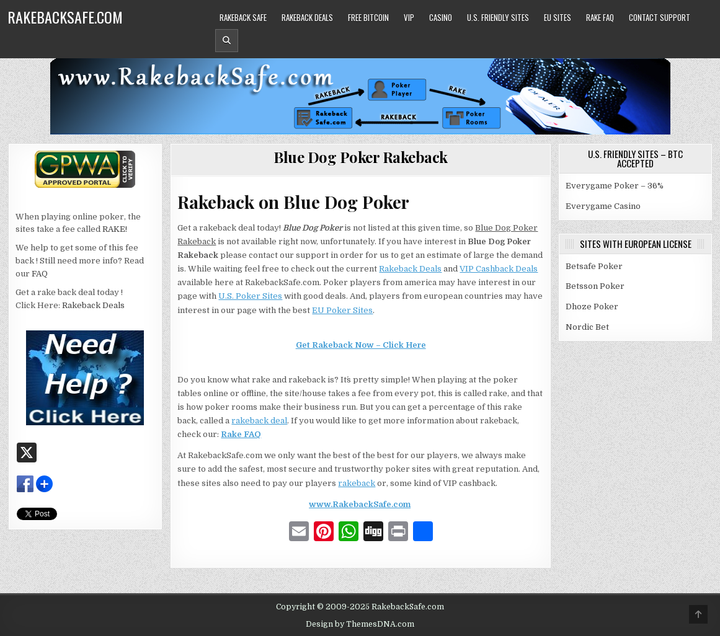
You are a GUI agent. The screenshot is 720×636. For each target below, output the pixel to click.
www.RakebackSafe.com (360, 504)
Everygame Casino (603, 206)
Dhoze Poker (592, 306)
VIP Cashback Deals (499, 268)
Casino (440, 17)
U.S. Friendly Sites (498, 17)
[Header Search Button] (226, 40)
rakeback (356, 483)
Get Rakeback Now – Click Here (361, 345)
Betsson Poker (595, 286)
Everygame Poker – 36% (615, 185)
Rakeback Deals (307, 17)
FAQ (40, 273)
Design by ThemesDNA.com (360, 624)
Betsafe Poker (594, 266)
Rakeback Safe (243, 17)
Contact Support (659, 17)
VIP (409, 17)
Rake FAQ (600, 17)
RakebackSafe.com (65, 17)
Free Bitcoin (368, 17)
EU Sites (557, 17)
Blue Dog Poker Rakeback (360, 157)
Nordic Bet (587, 327)
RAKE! (114, 229)
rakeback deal (259, 420)
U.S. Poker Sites (250, 296)
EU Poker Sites (342, 310)
